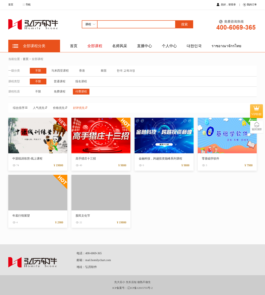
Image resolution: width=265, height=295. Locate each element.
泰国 (103, 70)
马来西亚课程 (60, 70)
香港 (82, 70)
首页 (10, 4)
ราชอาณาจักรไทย (226, 46)
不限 (38, 70)
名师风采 (119, 46)
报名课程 (81, 81)
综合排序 (20, 107)
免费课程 (59, 91)
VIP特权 (256, 111)
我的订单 (250, 4)
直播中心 (144, 46)
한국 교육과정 (126, 70)
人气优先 (40, 107)
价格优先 (60, 107)
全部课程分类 (34, 46)
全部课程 (94, 46)
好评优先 (80, 107)
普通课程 (59, 81)
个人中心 (169, 46)
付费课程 (81, 91)
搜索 (184, 24)
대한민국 (194, 46)
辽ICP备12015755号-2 (140, 287)
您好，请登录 (228, 4)
